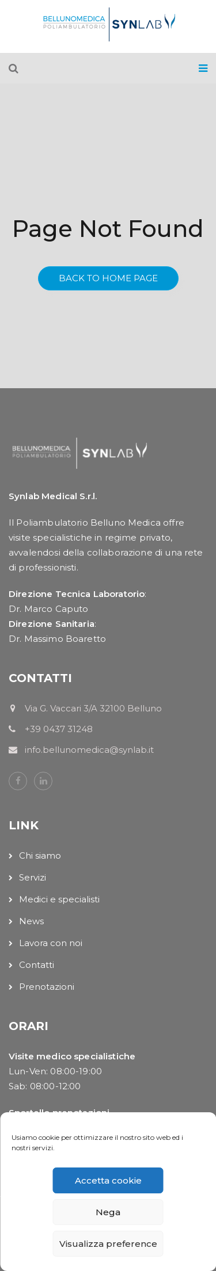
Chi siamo (40, 855)
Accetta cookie (108, 1180)
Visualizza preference (108, 1243)
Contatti (36, 964)
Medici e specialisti (59, 899)
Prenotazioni (46, 986)
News (31, 921)
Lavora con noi (50, 942)
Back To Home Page (108, 278)
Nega (108, 1212)
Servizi (32, 877)
